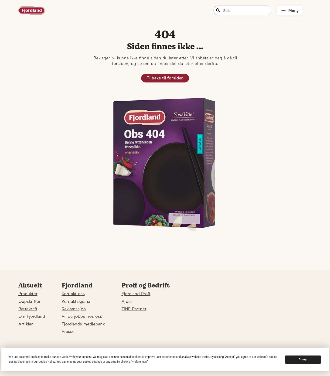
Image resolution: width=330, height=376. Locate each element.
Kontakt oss (73, 293)
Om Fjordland (31, 316)
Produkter (27, 293)
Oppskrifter (29, 301)
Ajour (127, 301)
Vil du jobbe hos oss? (83, 316)
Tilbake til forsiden (165, 78)
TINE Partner (134, 308)
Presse (68, 331)
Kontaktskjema (76, 301)
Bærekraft (27, 308)
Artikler (25, 324)
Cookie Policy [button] (46, 361)
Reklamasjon (74, 308)
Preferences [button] (139, 361)
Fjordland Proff (136, 293)
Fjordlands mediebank (83, 324)
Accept (303, 359)
